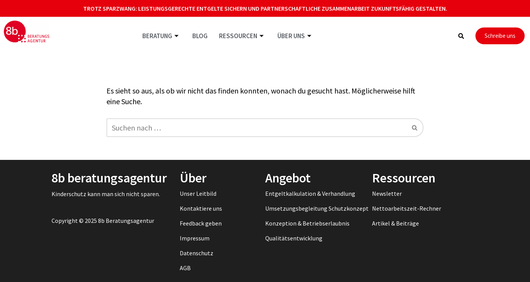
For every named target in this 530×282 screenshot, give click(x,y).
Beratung (160, 36)
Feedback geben (201, 223)
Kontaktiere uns (201, 208)
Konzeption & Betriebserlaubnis (307, 223)
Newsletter (387, 193)
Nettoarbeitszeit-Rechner (406, 208)
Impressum (194, 238)
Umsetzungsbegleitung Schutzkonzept (317, 208)
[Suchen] (256, 127)
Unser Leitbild (198, 193)
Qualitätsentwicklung (293, 238)
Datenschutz (196, 253)
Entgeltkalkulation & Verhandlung (310, 193)
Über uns (294, 36)
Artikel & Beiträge (395, 223)
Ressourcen (241, 36)
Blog (200, 36)
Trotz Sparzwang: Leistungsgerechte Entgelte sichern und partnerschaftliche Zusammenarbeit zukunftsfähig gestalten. (265, 8)
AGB (185, 268)
